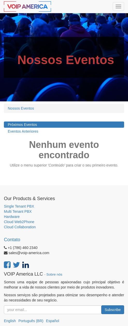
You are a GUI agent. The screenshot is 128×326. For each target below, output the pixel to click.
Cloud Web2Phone (19, 222)
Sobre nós (54, 274)
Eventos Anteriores (23, 131)
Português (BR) (30, 321)
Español (52, 321)
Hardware (12, 217)
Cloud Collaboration (20, 227)
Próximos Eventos (22, 125)
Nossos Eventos (21, 108)
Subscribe (113, 310)
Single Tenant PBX (19, 206)
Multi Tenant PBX (18, 211)
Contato (12, 239)
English (10, 321)
